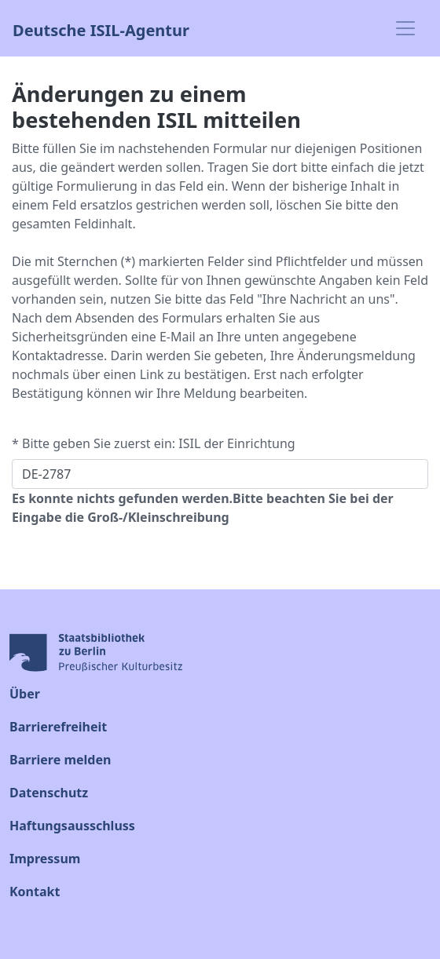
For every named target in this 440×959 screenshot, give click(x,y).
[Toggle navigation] (405, 28)
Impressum (44, 858)
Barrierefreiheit (58, 726)
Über (24, 693)
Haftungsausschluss (72, 825)
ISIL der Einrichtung (236, 443)
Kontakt (34, 891)
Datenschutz (48, 792)
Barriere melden (60, 759)
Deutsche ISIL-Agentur (101, 29)
